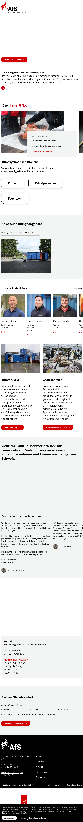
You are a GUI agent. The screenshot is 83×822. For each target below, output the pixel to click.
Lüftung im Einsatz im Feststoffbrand (17, 232)
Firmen (13, 183)
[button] (41, 63)
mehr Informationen (13, 59)
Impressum (58, 785)
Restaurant (40, 777)
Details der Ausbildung (42, 151)
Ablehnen (23, 818)
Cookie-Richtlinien (26, 813)
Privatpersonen (45, 183)
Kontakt (39, 756)
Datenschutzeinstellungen (37, 818)
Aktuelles (40, 761)
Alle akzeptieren (9, 818)
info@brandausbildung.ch (16, 659)
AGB (49, 785)
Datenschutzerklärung (74, 785)
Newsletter (40, 766)
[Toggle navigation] (79, 9)
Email (3, 332)
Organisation (41, 771)
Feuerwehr (15, 198)
